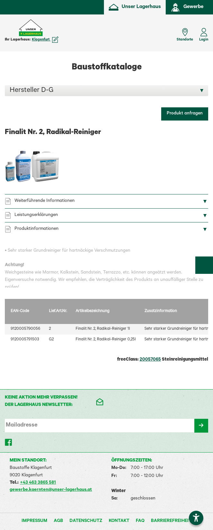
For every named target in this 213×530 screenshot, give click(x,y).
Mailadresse (21, 425)
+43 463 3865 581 (38, 483)
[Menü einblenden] (9, 31)
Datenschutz (85, 521)
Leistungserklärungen (36, 215)
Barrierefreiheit (171, 521)
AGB (58, 521)
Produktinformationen (36, 229)
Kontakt (119, 521)
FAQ (140, 521)
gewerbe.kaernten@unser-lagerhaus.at (51, 490)
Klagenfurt (45, 40)
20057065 (150, 360)
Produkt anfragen (185, 113)
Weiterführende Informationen (44, 201)
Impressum (34, 521)
